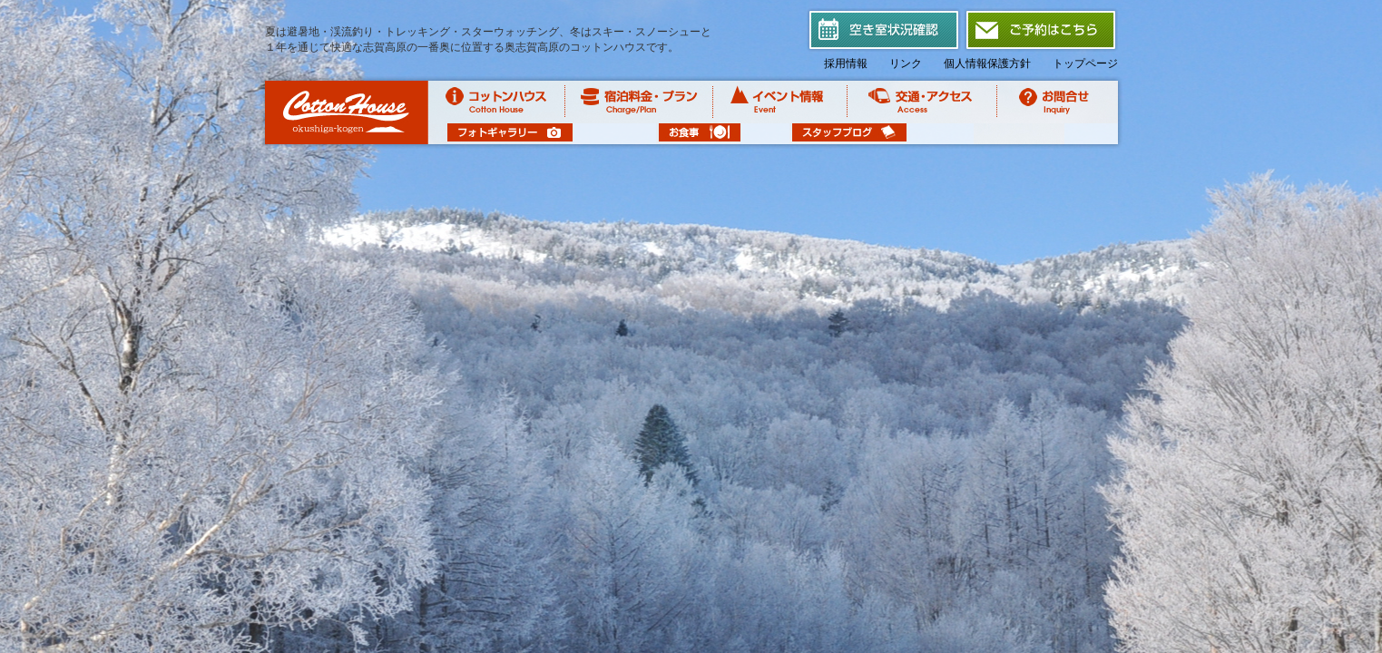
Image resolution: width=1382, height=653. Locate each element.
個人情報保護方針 (987, 63)
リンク (905, 63)
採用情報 (845, 63)
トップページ (1085, 63)
